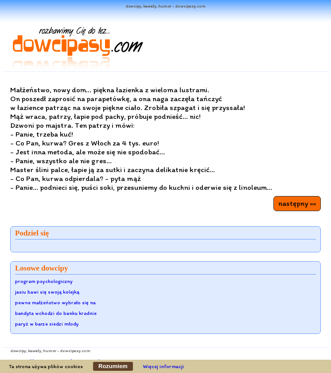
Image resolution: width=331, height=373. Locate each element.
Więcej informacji (163, 366)
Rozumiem (113, 366)
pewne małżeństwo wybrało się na (55, 302)
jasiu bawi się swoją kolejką (47, 292)
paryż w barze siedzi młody (47, 324)
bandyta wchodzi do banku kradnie (56, 313)
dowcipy (18, 350)
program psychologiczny (44, 281)
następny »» (297, 203)
